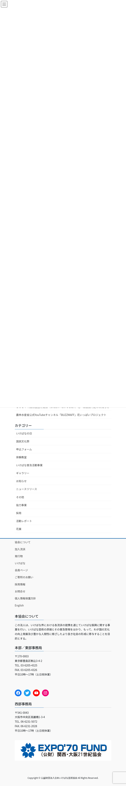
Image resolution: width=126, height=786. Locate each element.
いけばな (20, 563)
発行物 (19, 556)
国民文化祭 (22, 441)
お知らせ (21, 481)
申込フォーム (24, 449)
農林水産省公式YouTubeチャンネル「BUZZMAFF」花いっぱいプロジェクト (61, 415)
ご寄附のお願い (24, 577)
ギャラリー (22, 473)
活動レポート (24, 521)
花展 (18, 529)
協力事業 (21, 505)
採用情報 (20, 584)
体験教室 (21, 457)
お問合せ (20, 591)
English (19, 605)
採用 (18, 513)
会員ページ (21, 570)
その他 (20, 497)
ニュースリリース (26, 489)
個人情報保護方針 (25, 598)
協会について (23, 542)
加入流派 (20, 549)
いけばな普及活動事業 (29, 465)
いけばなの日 (24, 433)
